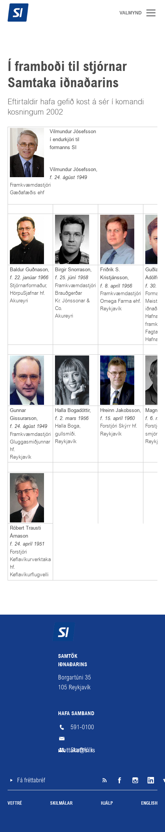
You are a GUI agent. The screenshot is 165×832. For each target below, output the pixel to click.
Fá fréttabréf (31, 780)
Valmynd (153, 12)
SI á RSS (104, 780)
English (149, 803)
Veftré (15, 803)
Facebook (119, 780)
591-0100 (82, 727)
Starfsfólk (82, 749)
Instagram (134, 780)
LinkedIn (149, 780)
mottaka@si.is (82, 738)
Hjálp (107, 803)
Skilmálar (61, 803)
